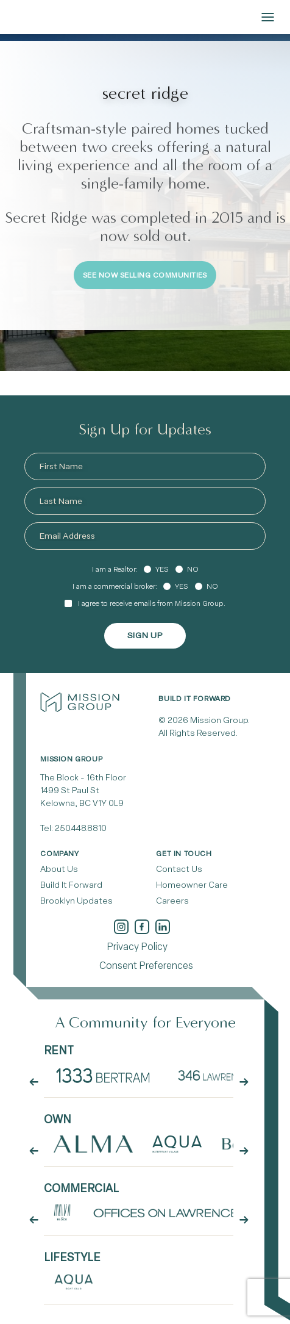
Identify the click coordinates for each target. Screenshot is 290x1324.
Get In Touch (183, 853)
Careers (172, 901)
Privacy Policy (137, 946)
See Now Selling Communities (145, 275)
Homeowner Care (192, 885)
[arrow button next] (244, 1082)
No (193, 569)
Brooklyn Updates (76, 901)
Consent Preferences (146, 965)
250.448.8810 (81, 828)
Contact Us (179, 869)
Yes (161, 569)
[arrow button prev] (33, 1082)
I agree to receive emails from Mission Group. (151, 603)
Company (59, 853)
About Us (59, 869)
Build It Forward (71, 885)
